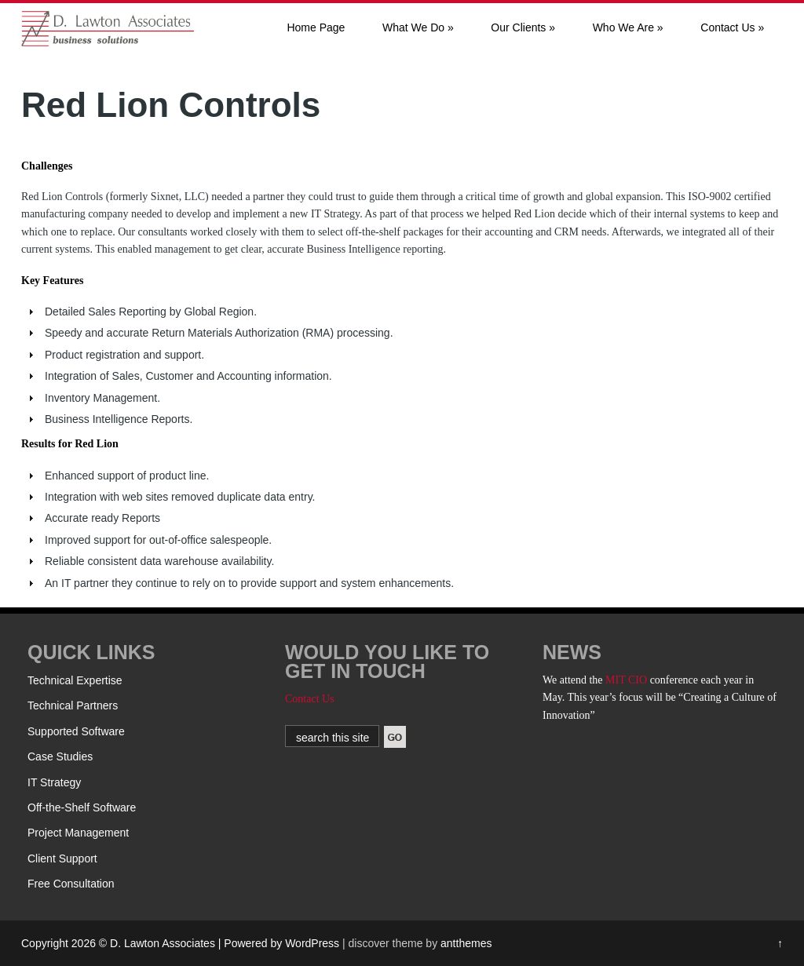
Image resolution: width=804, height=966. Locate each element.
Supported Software (76, 731)
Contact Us (732, 27)
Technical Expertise (74, 680)
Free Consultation (71, 883)
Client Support (62, 858)
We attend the (574, 680)
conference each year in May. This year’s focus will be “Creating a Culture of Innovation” (660, 697)
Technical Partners (72, 705)
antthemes (466, 943)
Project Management (78, 832)
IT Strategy (54, 782)
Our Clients (523, 27)
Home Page (316, 27)
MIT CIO (626, 680)
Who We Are (628, 27)
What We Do (418, 27)
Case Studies (60, 756)
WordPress (312, 943)
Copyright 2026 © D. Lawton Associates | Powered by (153, 943)
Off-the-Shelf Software (81, 807)
